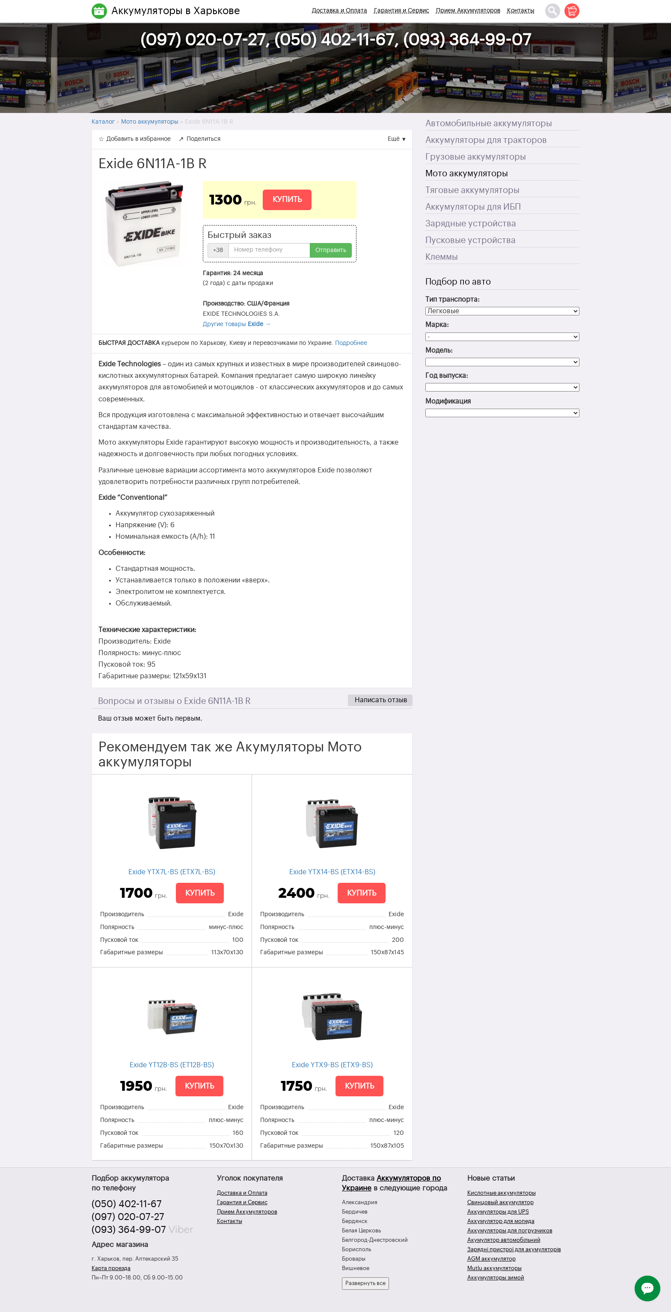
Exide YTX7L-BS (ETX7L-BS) (171, 872)
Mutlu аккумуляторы (494, 1268)
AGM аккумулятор (491, 1259)
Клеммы (441, 257)
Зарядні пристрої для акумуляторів (514, 1249)
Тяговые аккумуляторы (472, 190)
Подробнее (351, 343)
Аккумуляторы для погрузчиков (509, 1230)
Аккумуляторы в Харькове (175, 11)
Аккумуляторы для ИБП (473, 207)
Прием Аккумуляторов (468, 11)
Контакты (520, 11)
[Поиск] (552, 10)
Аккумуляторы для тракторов (486, 140)
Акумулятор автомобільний (503, 1240)
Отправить (330, 250)
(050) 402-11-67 (127, 1204)
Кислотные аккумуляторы (501, 1193)
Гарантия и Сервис (401, 11)
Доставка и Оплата (339, 11)
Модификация (448, 401)
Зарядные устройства (470, 224)
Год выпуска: (446, 375)
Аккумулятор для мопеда (500, 1221)
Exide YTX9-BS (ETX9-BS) (332, 1065)
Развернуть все (365, 1283)
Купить (287, 199)
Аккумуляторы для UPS (498, 1211)
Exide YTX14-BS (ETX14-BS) (332, 872)
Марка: (437, 324)
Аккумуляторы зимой (495, 1277)
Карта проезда (111, 1268)
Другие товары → (237, 324)
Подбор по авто (458, 282)
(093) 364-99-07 (129, 1230)
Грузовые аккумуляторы (475, 157)
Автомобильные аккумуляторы (488, 123)
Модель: (439, 350)
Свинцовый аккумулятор (500, 1202)
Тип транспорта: (452, 299)
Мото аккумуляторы (466, 173)
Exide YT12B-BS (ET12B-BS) (172, 1065)
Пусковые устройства (470, 240)
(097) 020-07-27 (128, 1217)
